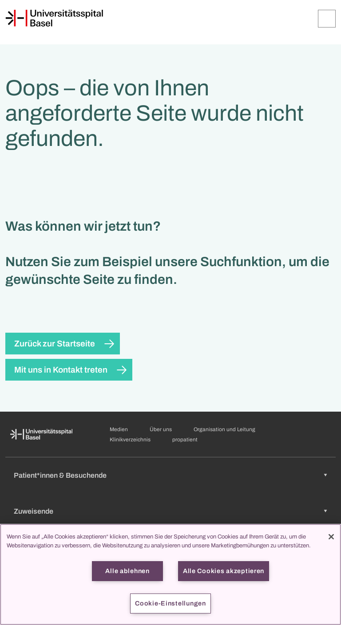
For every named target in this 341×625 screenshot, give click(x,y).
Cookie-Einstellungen (170, 603)
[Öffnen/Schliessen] (327, 19)
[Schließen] (331, 536)
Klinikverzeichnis (130, 439)
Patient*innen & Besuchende (60, 475)
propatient (185, 439)
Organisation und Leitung (224, 429)
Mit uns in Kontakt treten (60, 369)
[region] (170, 574)
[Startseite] (54, 18)
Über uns (161, 429)
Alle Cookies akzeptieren (223, 570)
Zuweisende (33, 511)
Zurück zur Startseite (54, 343)
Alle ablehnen (127, 570)
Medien (119, 429)
